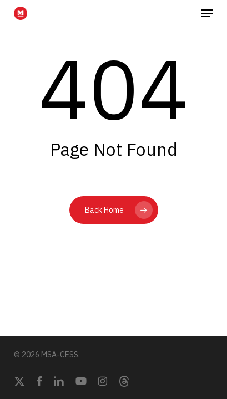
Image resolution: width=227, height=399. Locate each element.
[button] (207, 13)
